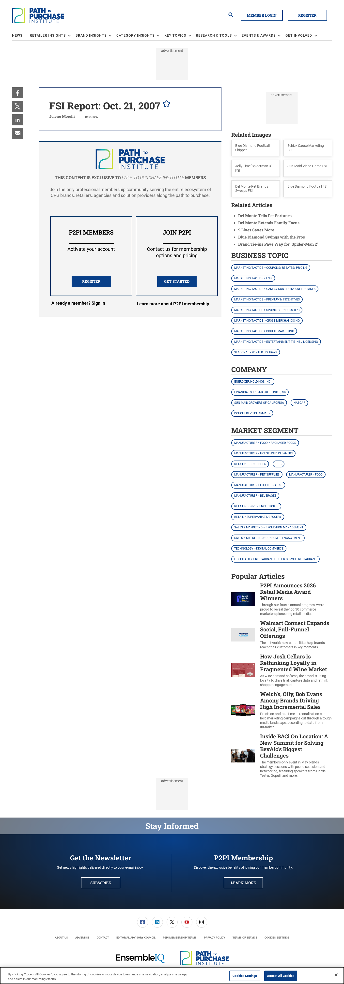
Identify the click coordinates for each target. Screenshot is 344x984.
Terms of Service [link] (245, 937)
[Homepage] (38, 15)
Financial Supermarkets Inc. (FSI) (260, 392)
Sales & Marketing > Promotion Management (268, 527)
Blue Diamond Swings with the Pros (271, 236)
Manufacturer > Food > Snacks (258, 485)
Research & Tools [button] (214, 35)
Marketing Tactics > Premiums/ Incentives (267, 299)
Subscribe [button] (100, 882)
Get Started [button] (176, 281)
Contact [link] (103, 937)
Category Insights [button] (135, 35)
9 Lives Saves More (256, 229)
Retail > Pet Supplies (250, 464)
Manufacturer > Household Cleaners (263, 453)
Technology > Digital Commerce (258, 548)
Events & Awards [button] (259, 35)
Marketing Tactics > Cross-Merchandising (267, 320)
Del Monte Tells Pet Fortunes (265, 215)
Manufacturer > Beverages (255, 495)
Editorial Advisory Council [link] (136, 937)
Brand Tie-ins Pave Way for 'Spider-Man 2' (278, 244)
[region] (172, 975)
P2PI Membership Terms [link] (180, 937)
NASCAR (299, 402)
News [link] (17, 35)
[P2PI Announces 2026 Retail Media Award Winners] (243, 599)
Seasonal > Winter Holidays (255, 352)
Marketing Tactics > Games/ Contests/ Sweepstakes (274, 289)
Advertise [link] (82, 937)
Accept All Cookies (280, 976)
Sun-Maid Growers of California (259, 402)
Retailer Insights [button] (48, 35)
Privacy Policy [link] (214, 937)
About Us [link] (61, 937)
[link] (17, 92)
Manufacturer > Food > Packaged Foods (265, 443)
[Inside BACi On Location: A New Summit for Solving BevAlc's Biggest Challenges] (243, 755)
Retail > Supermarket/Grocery (257, 517)
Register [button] (307, 15)
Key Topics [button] (175, 35)
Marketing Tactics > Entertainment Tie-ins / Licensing (276, 341)
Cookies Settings (277, 937)
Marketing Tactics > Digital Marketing (264, 331)
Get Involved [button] (298, 35)
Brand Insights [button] (91, 35)
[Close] (336, 974)
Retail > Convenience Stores (256, 506)
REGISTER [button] (91, 281)
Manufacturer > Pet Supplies (257, 474)
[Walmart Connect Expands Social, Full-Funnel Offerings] (243, 635)
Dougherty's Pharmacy (252, 413)
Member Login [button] (262, 15)
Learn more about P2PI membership (173, 303)
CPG (278, 464)
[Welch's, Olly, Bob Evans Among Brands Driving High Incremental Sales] (243, 710)
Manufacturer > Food (306, 474)
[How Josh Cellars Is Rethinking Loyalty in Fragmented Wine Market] (243, 670)
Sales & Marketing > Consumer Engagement (268, 538)
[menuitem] (21, 35)
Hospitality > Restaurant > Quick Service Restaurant (275, 559)
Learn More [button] (243, 882)
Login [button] (78, 304)
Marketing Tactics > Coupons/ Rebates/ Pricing (270, 267)
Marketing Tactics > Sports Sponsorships (266, 310)
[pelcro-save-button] (165, 104)
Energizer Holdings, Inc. (252, 381)
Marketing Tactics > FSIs (253, 278)
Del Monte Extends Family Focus (268, 222)
